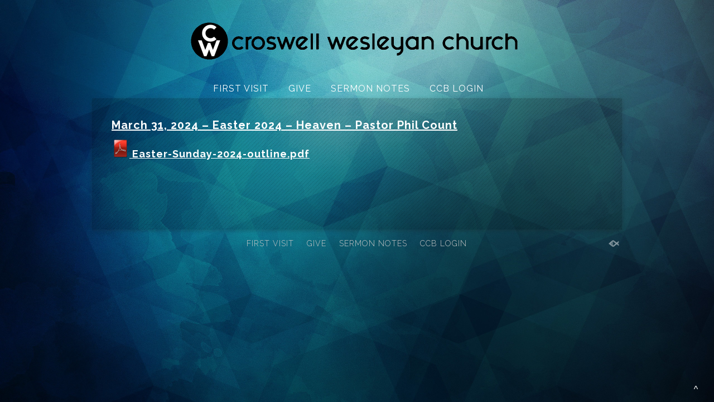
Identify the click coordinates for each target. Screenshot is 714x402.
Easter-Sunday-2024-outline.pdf (211, 154)
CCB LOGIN (457, 88)
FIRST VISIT (241, 88)
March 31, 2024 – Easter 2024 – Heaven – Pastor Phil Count (284, 125)
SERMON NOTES (370, 88)
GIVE (299, 88)
